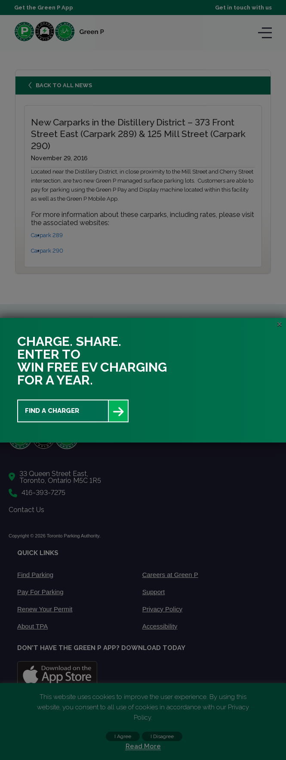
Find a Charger (52, 411)
